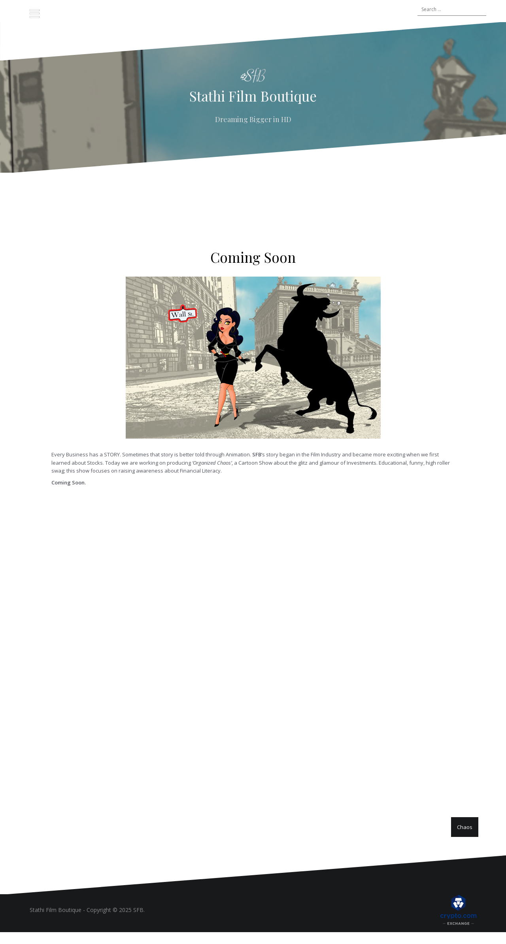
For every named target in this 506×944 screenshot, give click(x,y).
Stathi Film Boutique (253, 96)
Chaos (464, 827)
